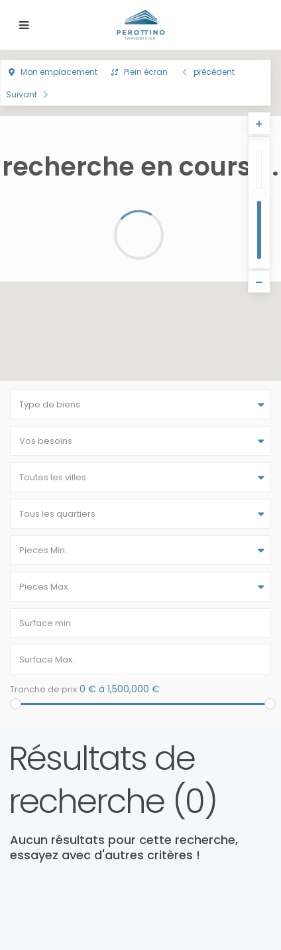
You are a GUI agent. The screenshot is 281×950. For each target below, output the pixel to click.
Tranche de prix (43, 689)
